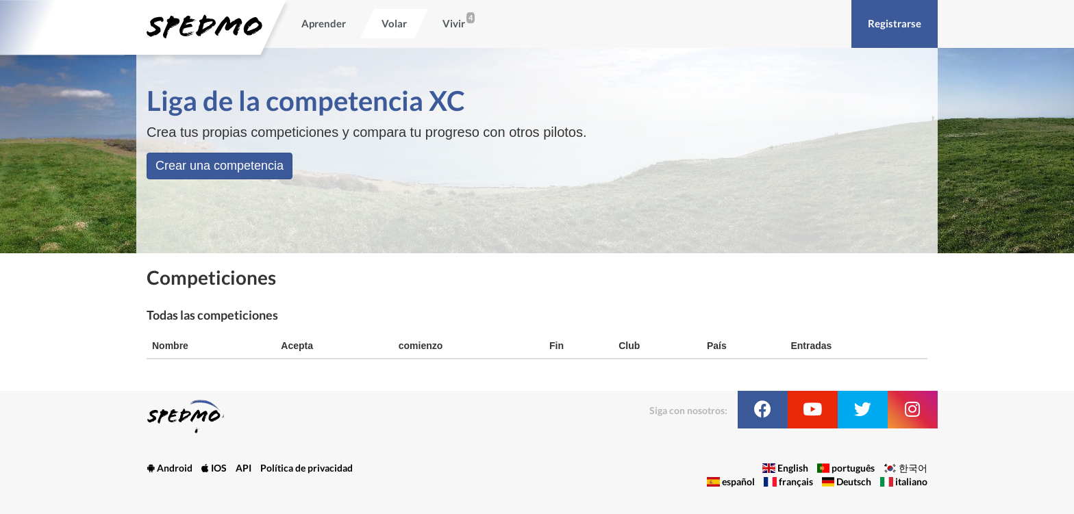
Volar (394, 23)
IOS (214, 468)
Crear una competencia (219, 165)
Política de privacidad (306, 468)
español (738, 481)
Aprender (323, 23)
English (792, 468)
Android (169, 468)
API (243, 468)
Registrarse (894, 23)
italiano (911, 481)
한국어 (913, 468)
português (853, 468)
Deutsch (853, 481)
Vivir (453, 23)
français (796, 481)
